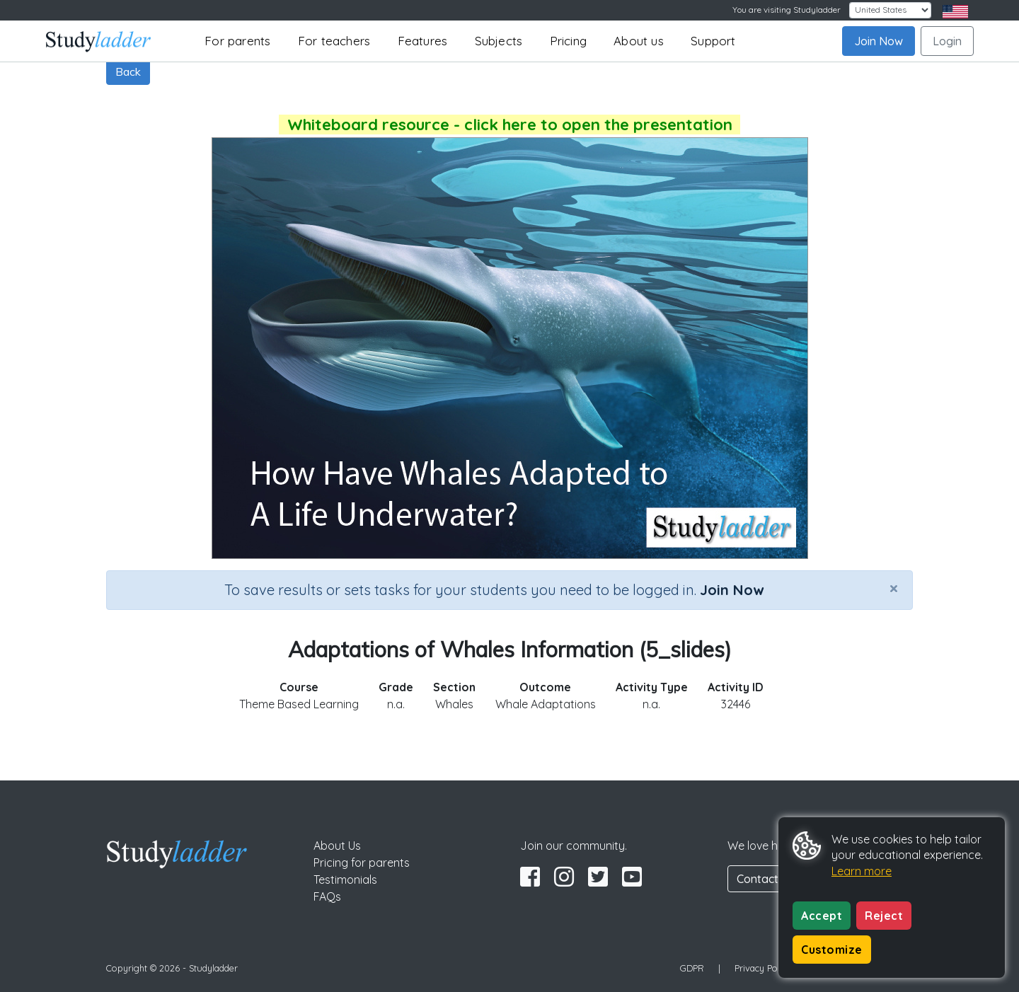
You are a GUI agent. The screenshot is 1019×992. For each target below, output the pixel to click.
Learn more (861, 871)
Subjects (499, 40)
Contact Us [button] (766, 879)
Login (947, 41)
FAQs (327, 896)
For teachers (334, 40)
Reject (884, 916)
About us (639, 40)
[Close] (893, 588)
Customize (832, 949)
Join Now (878, 41)
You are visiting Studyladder (786, 9)
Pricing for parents (361, 862)
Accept (821, 916)
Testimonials (345, 879)
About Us (337, 845)
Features (423, 40)
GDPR (692, 968)
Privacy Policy (763, 968)
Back (128, 71)
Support (713, 40)
